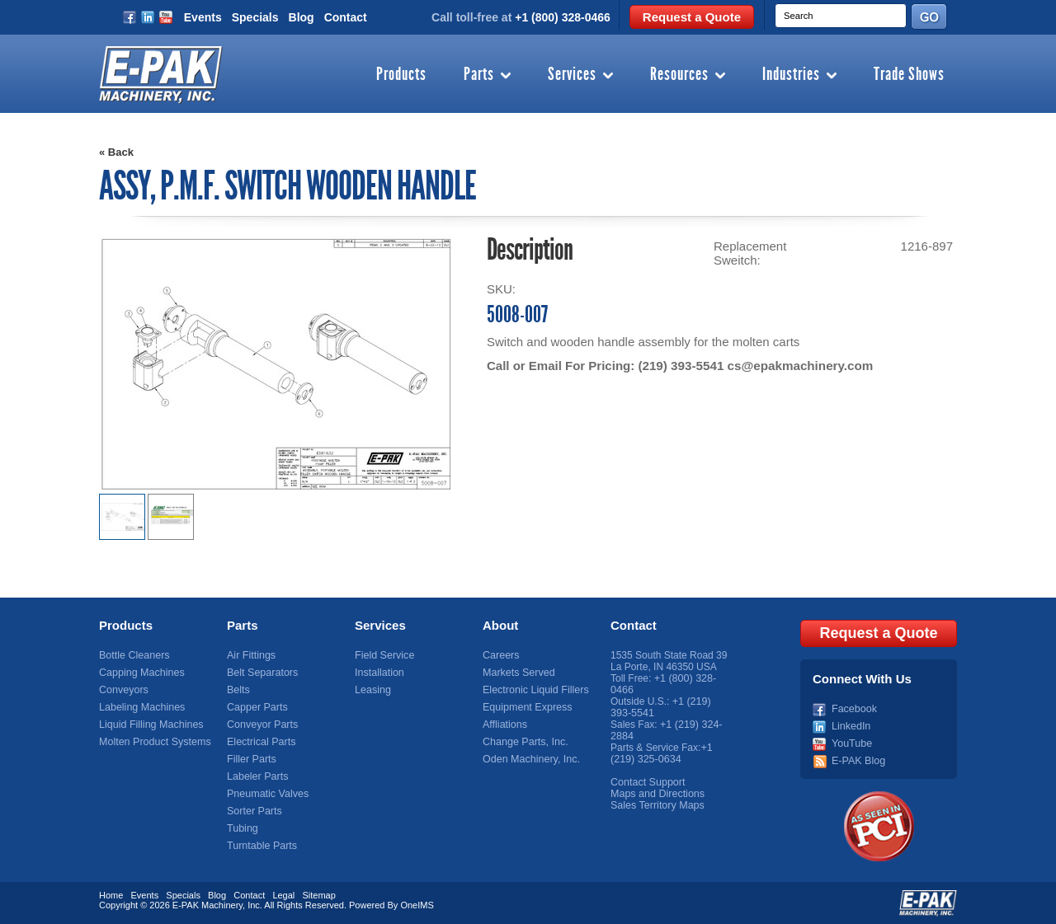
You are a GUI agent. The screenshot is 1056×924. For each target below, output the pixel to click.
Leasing (372, 690)
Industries (791, 75)
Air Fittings (250, 655)
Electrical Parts (260, 742)
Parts (479, 75)
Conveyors (122, 690)
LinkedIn (850, 724)
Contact (345, 17)
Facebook (853, 707)
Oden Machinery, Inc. (529, 759)
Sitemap (318, 893)
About (500, 625)
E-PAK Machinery (207, 903)
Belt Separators (261, 672)
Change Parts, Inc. (523, 742)
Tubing (242, 828)
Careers (500, 655)
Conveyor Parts (261, 724)
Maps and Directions (655, 794)
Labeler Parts (256, 776)
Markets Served (517, 672)
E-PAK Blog (857, 759)
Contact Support (646, 782)
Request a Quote (692, 17)
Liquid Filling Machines (149, 724)
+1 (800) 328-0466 (562, 17)
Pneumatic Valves (266, 794)
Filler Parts (250, 759)
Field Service (383, 655)
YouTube (851, 742)
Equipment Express (525, 707)
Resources (679, 75)
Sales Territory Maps (655, 805)
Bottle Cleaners (133, 655)
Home (111, 893)
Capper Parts (256, 707)
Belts (238, 690)
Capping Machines (140, 672)
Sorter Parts (253, 811)
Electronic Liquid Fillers (533, 690)
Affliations (504, 724)
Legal (283, 893)
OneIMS (416, 903)
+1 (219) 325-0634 (661, 753)
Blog (301, 17)
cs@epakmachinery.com (798, 366)
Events (203, 17)
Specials (255, 17)
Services (572, 75)
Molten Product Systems (152, 742)
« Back (116, 152)
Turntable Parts (261, 845)
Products (401, 75)
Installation (378, 672)
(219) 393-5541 (680, 366)
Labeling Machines (140, 707)
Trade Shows (909, 75)
